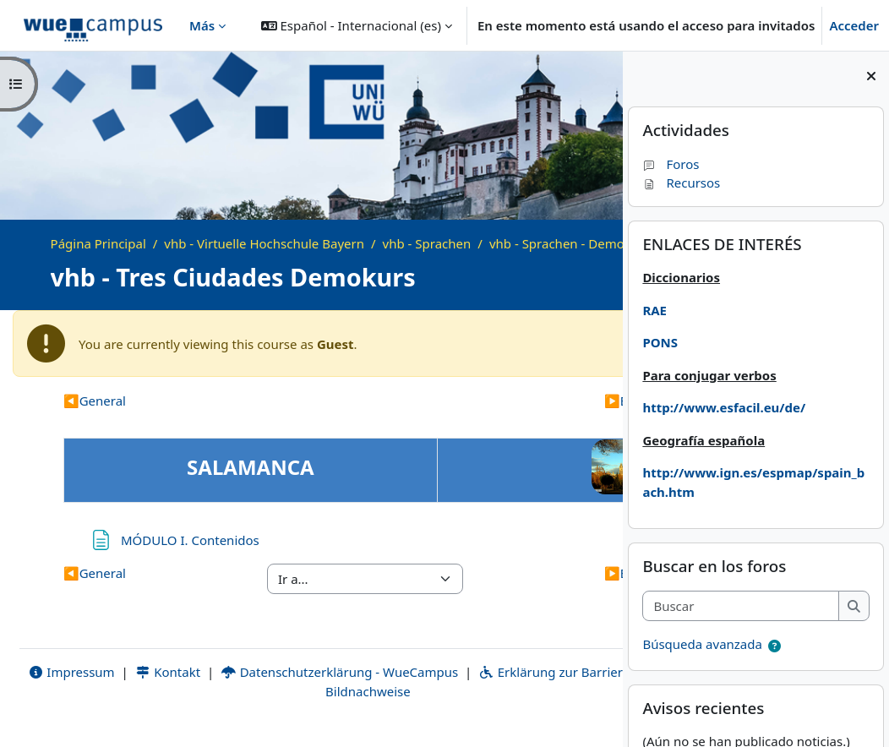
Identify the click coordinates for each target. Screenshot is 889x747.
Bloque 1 (525, 420)
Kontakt (177, 691)
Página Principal (98, 243)
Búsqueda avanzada (702, 643)
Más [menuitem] (202, 25)
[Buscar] (740, 606)
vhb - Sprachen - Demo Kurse (154, 262)
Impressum (79, 691)
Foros (670, 163)
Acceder (854, 25)
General (94, 420)
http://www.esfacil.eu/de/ (723, 407)
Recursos (681, 182)
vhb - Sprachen (427, 243)
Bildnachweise (367, 710)
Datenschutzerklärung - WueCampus (347, 691)
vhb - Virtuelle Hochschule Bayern (264, 243)
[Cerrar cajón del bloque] (871, 76)
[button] (356, 25)
